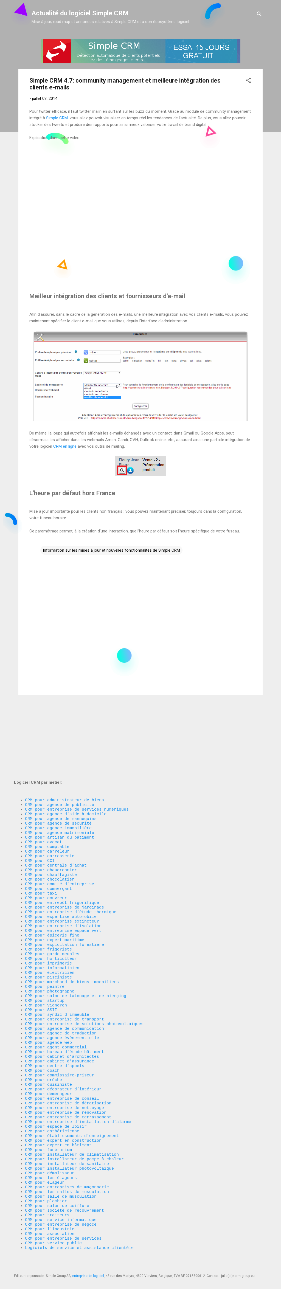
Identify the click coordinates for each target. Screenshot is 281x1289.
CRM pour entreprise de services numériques (77, 731)
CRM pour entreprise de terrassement (68, 1093)
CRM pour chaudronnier (51, 802)
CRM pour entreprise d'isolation (63, 868)
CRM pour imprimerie (48, 912)
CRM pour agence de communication (64, 989)
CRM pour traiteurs (47, 1208)
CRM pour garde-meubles (52, 901)
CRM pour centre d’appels (54, 1033)
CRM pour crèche (43, 1049)
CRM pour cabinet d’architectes (62, 1022)
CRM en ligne (65, 446)
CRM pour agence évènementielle (62, 1000)
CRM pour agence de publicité (59, 725)
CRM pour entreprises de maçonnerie (67, 1175)
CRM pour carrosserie (49, 786)
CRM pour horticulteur (51, 906)
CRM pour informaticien (52, 917)
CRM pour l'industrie (49, 1225)
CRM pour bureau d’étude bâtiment (64, 1016)
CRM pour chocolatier (49, 813)
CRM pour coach (42, 1038)
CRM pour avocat (43, 769)
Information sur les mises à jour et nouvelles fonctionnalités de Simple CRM (111, 550)
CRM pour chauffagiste (51, 808)
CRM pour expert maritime (54, 884)
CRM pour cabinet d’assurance (59, 1027)
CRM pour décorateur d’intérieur (63, 1060)
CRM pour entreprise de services (63, 1236)
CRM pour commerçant (48, 824)
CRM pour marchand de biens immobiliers (72, 934)
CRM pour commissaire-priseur (59, 1044)
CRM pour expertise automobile (61, 857)
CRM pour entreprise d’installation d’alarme (78, 1098)
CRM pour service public (53, 1241)
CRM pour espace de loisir (56, 1104)
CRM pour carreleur (47, 780)
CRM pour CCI (40, 791)
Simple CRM (57, 117)
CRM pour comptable (47, 775)
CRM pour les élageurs (51, 1164)
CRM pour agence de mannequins (61, 742)
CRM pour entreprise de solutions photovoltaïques (84, 983)
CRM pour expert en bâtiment (58, 1126)
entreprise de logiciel (88, 1276)
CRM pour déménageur (48, 1065)
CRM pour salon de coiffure (57, 1197)
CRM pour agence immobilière (58, 753)
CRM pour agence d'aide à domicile (65, 736)
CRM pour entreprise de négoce (61, 1219)
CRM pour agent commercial (56, 1011)
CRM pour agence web (48, 1005)
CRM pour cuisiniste (48, 1054)
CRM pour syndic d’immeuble (57, 972)
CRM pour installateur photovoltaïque (69, 1153)
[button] (248, 81)
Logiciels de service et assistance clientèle (79, 1246)
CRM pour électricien (49, 923)
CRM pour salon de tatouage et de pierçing (75, 950)
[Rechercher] (259, 15)
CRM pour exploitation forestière (64, 890)
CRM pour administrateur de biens (64, 720)
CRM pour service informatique (61, 1214)
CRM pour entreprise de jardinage (64, 846)
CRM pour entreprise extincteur (62, 862)
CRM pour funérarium (48, 1131)
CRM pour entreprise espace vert (63, 873)
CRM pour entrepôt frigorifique (62, 841)
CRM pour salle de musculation (61, 1186)
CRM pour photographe (49, 945)
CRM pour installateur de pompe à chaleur (74, 1142)
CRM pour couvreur (46, 835)
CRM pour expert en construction (63, 1120)
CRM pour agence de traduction (61, 994)
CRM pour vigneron (46, 961)
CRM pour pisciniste (48, 928)
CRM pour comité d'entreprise (59, 819)
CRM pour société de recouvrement (64, 1203)
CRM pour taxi (41, 830)
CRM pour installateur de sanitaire (67, 1148)
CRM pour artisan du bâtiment (59, 764)
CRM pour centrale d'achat (56, 797)
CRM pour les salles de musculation (67, 1181)
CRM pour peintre (44, 939)
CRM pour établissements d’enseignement (72, 1115)
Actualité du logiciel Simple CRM (80, 13)
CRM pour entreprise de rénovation (65, 1087)
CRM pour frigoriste (48, 895)
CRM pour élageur (44, 1170)
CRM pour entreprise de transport (64, 978)
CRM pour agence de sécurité (58, 747)
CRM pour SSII (41, 967)
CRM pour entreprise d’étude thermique (70, 851)
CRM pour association (51, 1230)
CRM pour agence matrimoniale (59, 758)
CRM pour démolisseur (49, 1159)
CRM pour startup (44, 956)
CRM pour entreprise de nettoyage (64, 1082)
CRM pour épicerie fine (52, 879)
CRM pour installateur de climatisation (72, 1137)
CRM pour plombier (46, 1192)
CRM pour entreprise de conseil (62, 1071)
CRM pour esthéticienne (52, 1109)
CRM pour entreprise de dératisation (68, 1076)
